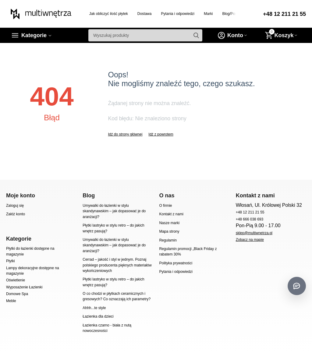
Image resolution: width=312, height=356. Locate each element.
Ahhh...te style (94, 308)
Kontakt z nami (171, 214)
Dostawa (144, 14)
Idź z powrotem (160, 134)
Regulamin (167, 240)
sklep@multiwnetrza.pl (254, 233)
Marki (208, 14)
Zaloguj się (15, 205)
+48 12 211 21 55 (284, 14)
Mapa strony (169, 231)
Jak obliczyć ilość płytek (108, 14)
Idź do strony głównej (125, 134)
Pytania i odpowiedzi (177, 14)
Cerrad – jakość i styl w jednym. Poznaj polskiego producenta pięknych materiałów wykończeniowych (117, 265)
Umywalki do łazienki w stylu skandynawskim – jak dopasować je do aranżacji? (114, 211)
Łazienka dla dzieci (98, 316)
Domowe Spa (17, 294)
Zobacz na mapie (250, 240)
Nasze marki (169, 223)
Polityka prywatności (175, 263)
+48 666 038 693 (250, 219)
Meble (11, 301)
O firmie (165, 205)
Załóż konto (15, 214)
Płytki (10, 261)
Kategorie (34, 35)
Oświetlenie (15, 280)
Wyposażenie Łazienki (24, 287)
